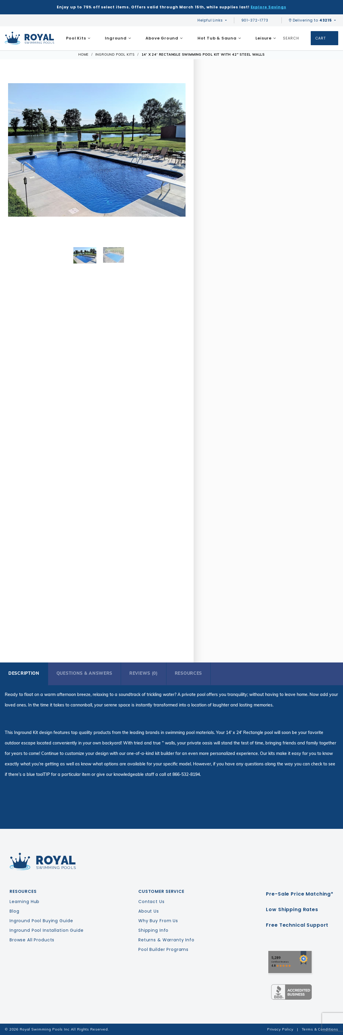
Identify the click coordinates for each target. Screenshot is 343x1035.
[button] (16, 159)
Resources (188, 673)
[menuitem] (78, 38)
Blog (14, 911)
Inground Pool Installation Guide (47, 930)
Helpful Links (210, 20)
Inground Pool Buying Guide (41, 921)
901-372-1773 (257, 20)
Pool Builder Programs (163, 949)
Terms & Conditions (320, 1029)
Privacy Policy (280, 1029)
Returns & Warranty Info (166, 940)
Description (23, 673)
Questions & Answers (84, 673)
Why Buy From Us (158, 921)
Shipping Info (153, 930)
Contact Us (151, 902)
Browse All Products (32, 940)
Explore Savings (268, 7)
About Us (148, 911)
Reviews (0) (143, 673)
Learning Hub (24, 902)
